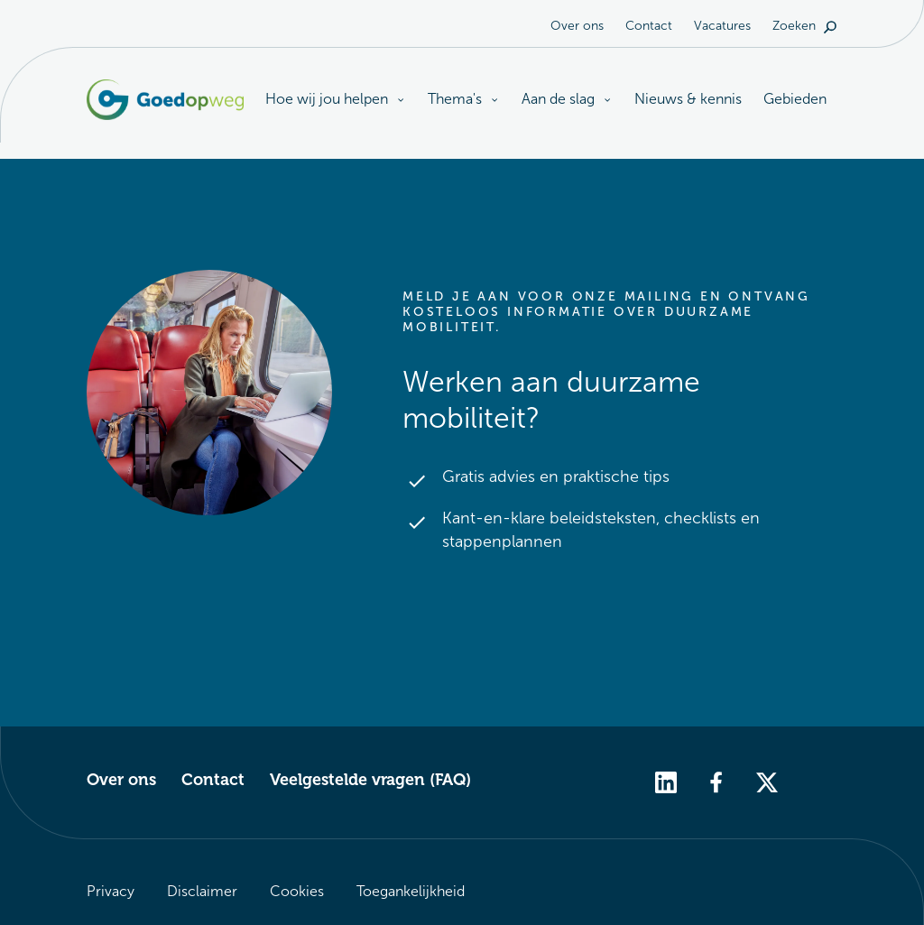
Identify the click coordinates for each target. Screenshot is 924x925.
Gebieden (795, 98)
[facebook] (716, 781)
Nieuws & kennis (688, 98)
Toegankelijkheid (410, 891)
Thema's (464, 98)
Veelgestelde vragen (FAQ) (370, 780)
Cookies (297, 891)
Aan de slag (567, 98)
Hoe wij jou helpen (335, 100)
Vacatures (722, 25)
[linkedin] (666, 781)
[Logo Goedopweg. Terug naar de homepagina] (165, 99)
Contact (648, 25)
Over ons (577, 25)
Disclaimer (202, 891)
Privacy (110, 891)
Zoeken (804, 25)
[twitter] (767, 781)
